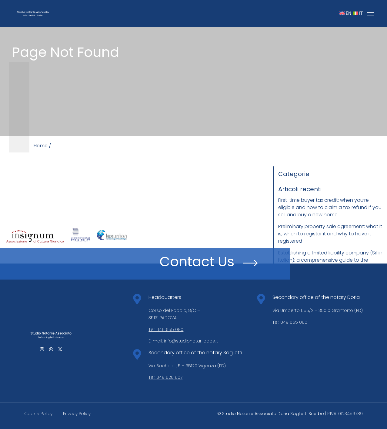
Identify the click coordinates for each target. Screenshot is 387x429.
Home (40, 145)
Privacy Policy (77, 414)
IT (358, 13)
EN (345, 13)
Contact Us (196, 261)
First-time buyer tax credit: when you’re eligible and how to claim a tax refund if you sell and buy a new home (330, 207)
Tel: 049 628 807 (165, 377)
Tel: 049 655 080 (165, 329)
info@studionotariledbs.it (191, 341)
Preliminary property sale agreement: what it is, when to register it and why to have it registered (330, 233)
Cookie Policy (38, 414)
